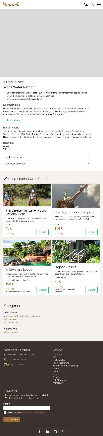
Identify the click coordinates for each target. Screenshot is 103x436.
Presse (56, 377)
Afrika (6, 332)
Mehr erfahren (13, 120)
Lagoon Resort (65, 267)
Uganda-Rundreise (62, 131)
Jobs (55, 374)
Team (55, 371)
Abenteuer (8, 316)
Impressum (58, 383)
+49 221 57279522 (14, 359)
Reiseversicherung (61, 363)
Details (42, 232)
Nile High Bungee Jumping (74, 212)
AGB (55, 380)
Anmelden (11, 419)
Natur (15, 319)
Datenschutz (64, 380)
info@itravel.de (13, 364)
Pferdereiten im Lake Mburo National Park (25, 212)
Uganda (14, 332)
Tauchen (14, 322)
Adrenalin (19, 316)
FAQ (54, 357)
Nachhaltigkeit (59, 360)
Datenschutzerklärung (33, 413)
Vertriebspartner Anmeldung (65, 366)
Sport (5, 322)
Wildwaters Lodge (18, 270)
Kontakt (56, 368)
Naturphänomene (33, 316)
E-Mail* (6, 404)
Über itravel (57, 354)
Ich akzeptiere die (25, 413)
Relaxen (7, 319)
